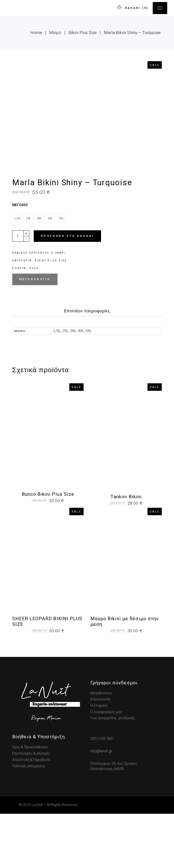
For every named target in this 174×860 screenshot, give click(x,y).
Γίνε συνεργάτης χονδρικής (112, 764)
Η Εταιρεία (98, 752)
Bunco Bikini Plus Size (48, 540)
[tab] (87, 358)
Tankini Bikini (126, 543)
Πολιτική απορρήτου (28, 812)
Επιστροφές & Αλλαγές (31, 799)
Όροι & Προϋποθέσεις (30, 793)
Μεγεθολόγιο (35, 325)
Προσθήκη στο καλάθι (67, 282)
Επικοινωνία (100, 745)
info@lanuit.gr (101, 797)
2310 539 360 (101, 785)
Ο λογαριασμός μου (106, 758)
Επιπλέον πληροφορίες (87, 357)
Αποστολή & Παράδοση (31, 806)
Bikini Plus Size (51, 306)
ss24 (33, 314)
